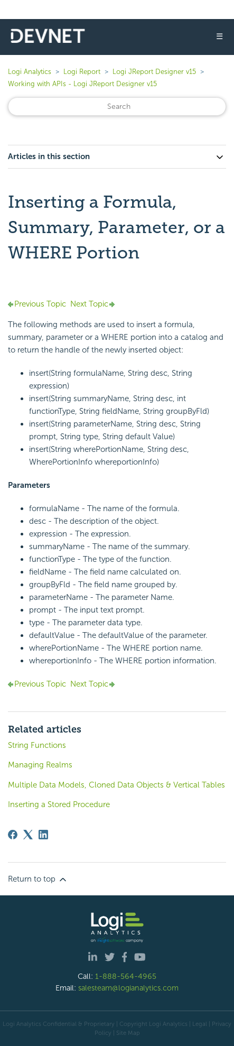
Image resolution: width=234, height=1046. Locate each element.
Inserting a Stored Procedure (59, 804)
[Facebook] (12, 834)
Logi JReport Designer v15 (154, 72)
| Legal (198, 1024)
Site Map (128, 1032)
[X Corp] (28, 834)
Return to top (38, 879)
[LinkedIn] (43, 834)
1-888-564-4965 (125, 976)
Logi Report (81, 72)
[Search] (117, 106)
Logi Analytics (29, 72)
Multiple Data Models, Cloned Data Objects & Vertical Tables (116, 785)
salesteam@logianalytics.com (128, 988)
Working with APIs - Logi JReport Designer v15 (82, 84)
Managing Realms (40, 765)
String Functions (37, 745)
